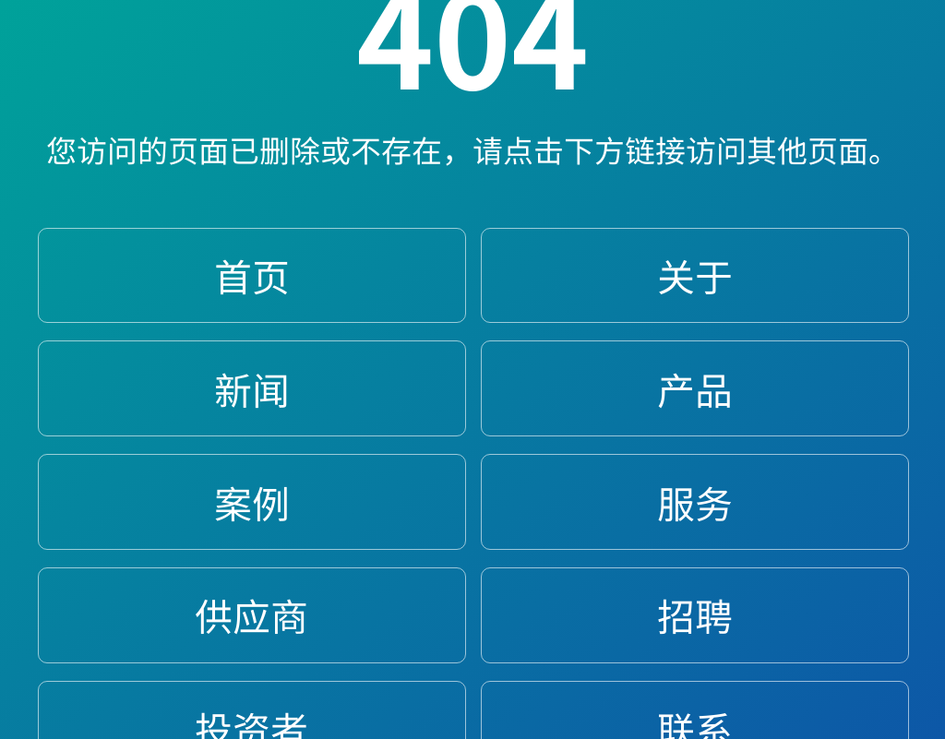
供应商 (251, 615)
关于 (695, 275)
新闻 (252, 389)
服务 (695, 502)
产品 (695, 389)
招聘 (695, 615)
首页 (252, 275)
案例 (252, 502)
